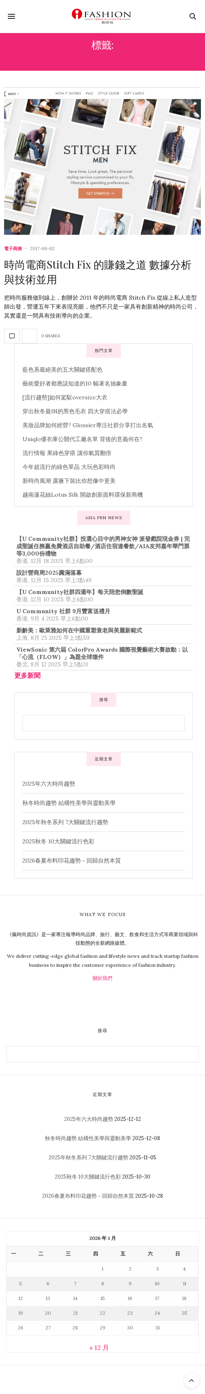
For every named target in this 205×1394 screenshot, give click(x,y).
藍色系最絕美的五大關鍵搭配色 (62, 369)
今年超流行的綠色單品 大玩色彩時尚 (69, 467)
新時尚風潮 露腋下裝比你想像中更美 (69, 480)
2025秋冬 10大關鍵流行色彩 (58, 841)
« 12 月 (99, 1347)
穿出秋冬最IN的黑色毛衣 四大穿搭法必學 (75, 411)
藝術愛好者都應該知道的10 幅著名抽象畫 (74, 383)
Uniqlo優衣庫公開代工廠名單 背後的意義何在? (82, 439)
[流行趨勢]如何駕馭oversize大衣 (64, 397)
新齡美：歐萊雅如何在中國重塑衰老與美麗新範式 (79, 630)
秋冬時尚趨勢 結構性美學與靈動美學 (69, 803)
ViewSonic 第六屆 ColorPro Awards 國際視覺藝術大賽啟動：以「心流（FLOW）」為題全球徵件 (102, 653)
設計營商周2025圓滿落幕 (49, 572)
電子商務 (13, 249)
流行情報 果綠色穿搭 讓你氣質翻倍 (66, 453)
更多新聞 (27, 675)
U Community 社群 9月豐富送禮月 (63, 611)
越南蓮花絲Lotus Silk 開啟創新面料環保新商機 (82, 494)
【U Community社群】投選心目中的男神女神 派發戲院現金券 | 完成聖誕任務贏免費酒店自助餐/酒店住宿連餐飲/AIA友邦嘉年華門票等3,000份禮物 (103, 546)
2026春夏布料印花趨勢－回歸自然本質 (71, 860)
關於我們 (102, 978)
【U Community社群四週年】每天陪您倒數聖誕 (79, 592)
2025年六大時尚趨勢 (48, 783)
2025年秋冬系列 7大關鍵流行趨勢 (65, 822)
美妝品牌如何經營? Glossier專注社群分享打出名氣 (87, 425)
